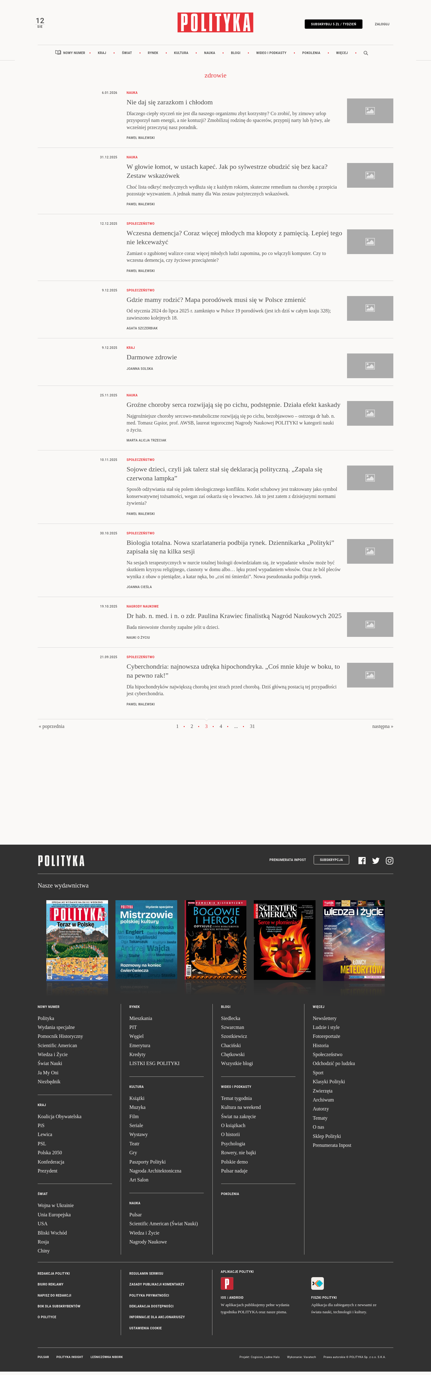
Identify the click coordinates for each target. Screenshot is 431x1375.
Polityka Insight (69, 1360)
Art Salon (139, 1183)
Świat (127, 56)
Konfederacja (51, 1165)
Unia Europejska (54, 1218)
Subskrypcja (331, 863)
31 (252, 729)
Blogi (236, 56)
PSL (42, 1147)
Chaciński (231, 1048)
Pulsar (135, 1218)
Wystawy (138, 1138)
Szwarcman (232, 1030)
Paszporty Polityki (147, 1165)
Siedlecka (230, 1021)
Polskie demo (234, 1165)
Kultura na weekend (241, 1111)
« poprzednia (51, 729)
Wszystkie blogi (237, 1067)
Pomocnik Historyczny (60, 1040)
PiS (41, 1129)
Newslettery (325, 1021)
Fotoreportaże (326, 1040)
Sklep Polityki (327, 1139)
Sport (318, 1076)
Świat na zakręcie (238, 1119)
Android (236, 1301)
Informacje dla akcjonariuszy (157, 1321)
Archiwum (323, 1103)
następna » (382, 729)
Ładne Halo (272, 1360)
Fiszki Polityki (324, 1301)
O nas (318, 1130)
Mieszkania (140, 1021)
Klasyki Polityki (329, 1085)
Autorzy (321, 1112)
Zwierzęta (323, 1094)
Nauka (209, 56)
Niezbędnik (49, 1085)
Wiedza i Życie (53, 1058)
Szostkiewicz (234, 1040)
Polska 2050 (50, 1156)
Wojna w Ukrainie (56, 1209)
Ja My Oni (48, 1076)
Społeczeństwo (327, 1058)
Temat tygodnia (236, 1101)
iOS (223, 1301)
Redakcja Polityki (54, 1277)
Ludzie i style (326, 1030)
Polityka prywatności (149, 1299)
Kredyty (137, 1058)
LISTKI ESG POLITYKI (154, 1067)
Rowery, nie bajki (238, 1156)
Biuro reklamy (51, 1288)
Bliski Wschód (52, 1236)
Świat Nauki (50, 1067)
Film (134, 1119)
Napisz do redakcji (54, 1299)
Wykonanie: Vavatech (301, 1360)
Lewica (45, 1138)
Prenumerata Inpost (288, 863)
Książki (136, 1101)
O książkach (233, 1129)
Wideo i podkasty (271, 56)
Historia (321, 1048)
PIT (133, 1030)
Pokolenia (311, 56)
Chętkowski (233, 1058)
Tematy (320, 1121)
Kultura (181, 56)
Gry (133, 1156)
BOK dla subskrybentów (59, 1309)
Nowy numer (74, 56)
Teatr (134, 1147)
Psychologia (233, 1147)
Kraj (102, 56)
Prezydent (47, 1174)
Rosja (43, 1245)
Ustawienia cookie (145, 1331)
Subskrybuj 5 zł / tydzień (331, 25)
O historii (230, 1138)
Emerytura (139, 1048)
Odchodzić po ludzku (334, 1067)
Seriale (136, 1129)
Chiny (44, 1254)
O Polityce (47, 1321)
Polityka (46, 1021)
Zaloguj (379, 25)
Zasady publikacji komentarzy (156, 1288)
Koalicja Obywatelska (60, 1119)
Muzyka (137, 1111)
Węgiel (136, 1040)
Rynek (153, 56)
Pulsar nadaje (234, 1174)
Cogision (257, 1360)
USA (43, 1227)
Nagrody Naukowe (148, 1245)
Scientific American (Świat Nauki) (163, 1227)
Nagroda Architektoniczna (155, 1174)
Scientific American (57, 1048)
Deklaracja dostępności (151, 1309)
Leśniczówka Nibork (107, 1360)
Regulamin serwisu (146, 1277)
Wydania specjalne (56, 1030)
